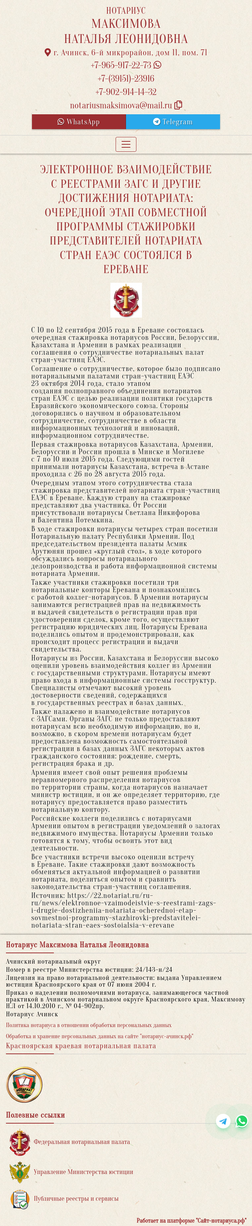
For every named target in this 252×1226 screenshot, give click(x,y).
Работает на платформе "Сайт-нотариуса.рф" (191, 1220)
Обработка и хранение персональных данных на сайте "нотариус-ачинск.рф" (99, 1036)
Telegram (173, 122)
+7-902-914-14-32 (126, 92)
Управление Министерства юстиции (71, 1172)
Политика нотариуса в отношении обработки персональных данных (89, 1025)
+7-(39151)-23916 (126, 79)
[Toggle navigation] (126, 144)
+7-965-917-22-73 (126, 65)
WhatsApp (79, 122)
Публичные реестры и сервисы (64, 1199)
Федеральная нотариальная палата (70, 1142)
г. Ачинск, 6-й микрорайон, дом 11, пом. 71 (126, 53)
